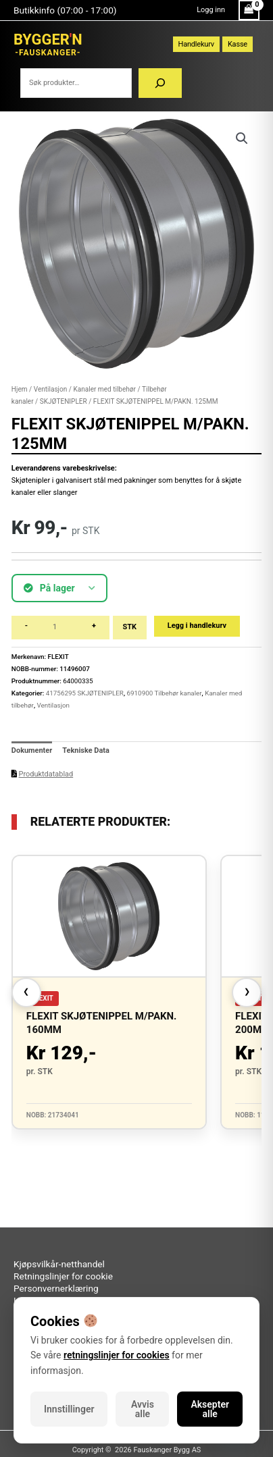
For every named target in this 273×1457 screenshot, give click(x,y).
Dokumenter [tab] (31, 750)
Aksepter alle (210, 1409)
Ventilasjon (51, 389)
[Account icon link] (211, 10)
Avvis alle (142, 1409)
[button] (242, 138)
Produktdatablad (46, 774)
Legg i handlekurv (197, 625)
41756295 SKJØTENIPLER (85, 693)
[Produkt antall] (59, 627)
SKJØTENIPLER (63, 401)
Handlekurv (196, 44)
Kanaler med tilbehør (104, 389)
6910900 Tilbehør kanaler (164, 693)
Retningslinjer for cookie (63, 1276)
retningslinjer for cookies (117, 1355)
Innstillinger (69, 1409)
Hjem (19, 389)
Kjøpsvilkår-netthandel (59, 1264)
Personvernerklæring (56, 1288)
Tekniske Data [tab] (85, 750)
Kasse (237, 44)
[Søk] (160, 83)
